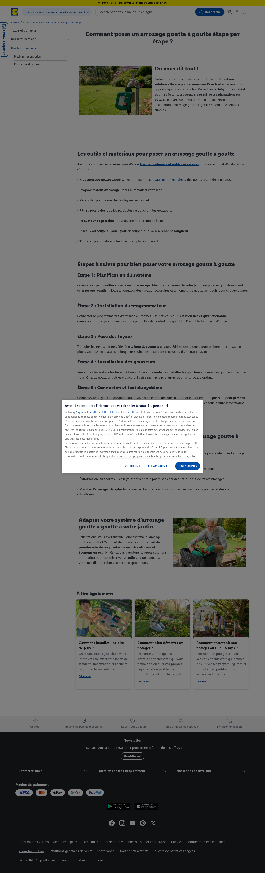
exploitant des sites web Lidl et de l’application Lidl (105, 412)
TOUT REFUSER (132, 466)
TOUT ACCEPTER (187, 466)
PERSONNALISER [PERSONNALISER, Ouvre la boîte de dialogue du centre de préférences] (158, 466)
